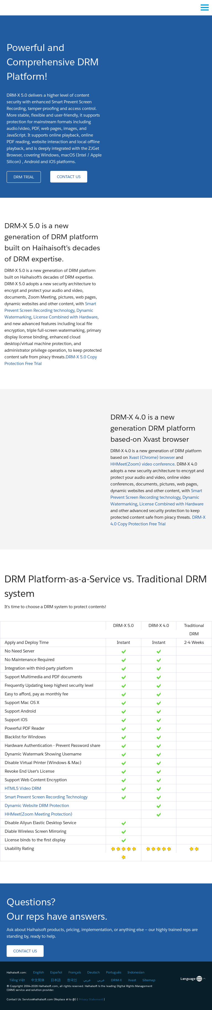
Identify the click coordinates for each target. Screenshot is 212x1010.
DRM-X (116, 980)
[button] (24, 177)
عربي (87, 980)
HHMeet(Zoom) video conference (142, 464)
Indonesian (136, 972)
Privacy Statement (91, 999)
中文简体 (37, 980)
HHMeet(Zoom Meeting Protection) (38, 814)
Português (113, 972)
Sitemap (148, 980)
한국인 (72, 980)
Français (74, 972)
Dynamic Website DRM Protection (37, 805)
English (38, 972)
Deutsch (93, 972)
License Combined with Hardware (65, 317)
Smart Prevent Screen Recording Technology (46, 797)
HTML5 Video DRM (23, 788)
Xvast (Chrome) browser (152, 457)
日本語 (56, 980)
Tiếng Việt (17, 980)
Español (56, 972)
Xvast (132, 980)
